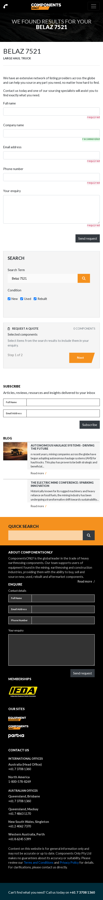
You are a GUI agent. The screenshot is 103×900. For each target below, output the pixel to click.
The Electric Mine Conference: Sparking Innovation (62, 484)
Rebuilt (42, 299)
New (15, 299)
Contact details (17, 590)
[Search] (45, 535)
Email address (12, 147)
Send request (87, 238)
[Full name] (63, 402)
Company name (13, 125)
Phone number (13, 169)
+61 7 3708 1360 (19, 769)
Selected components (23, 334)
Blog (7, 438)
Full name (9, 103)
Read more (38, 473)
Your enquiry (12, 191)
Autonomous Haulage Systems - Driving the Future (62, 447)
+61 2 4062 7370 (19, 826)
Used (27, 299)
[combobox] (43, 278)
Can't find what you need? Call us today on (51, 892)
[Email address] (63, 413)
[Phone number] (63, 620)
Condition (14, 290)
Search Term (16, 270)
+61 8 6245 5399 (19, 839)
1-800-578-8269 (19, 781)
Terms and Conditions (39, 862)
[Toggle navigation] (94, 6)
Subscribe (89, 425)
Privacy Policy (69, 862)
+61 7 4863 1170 (19, 813)
